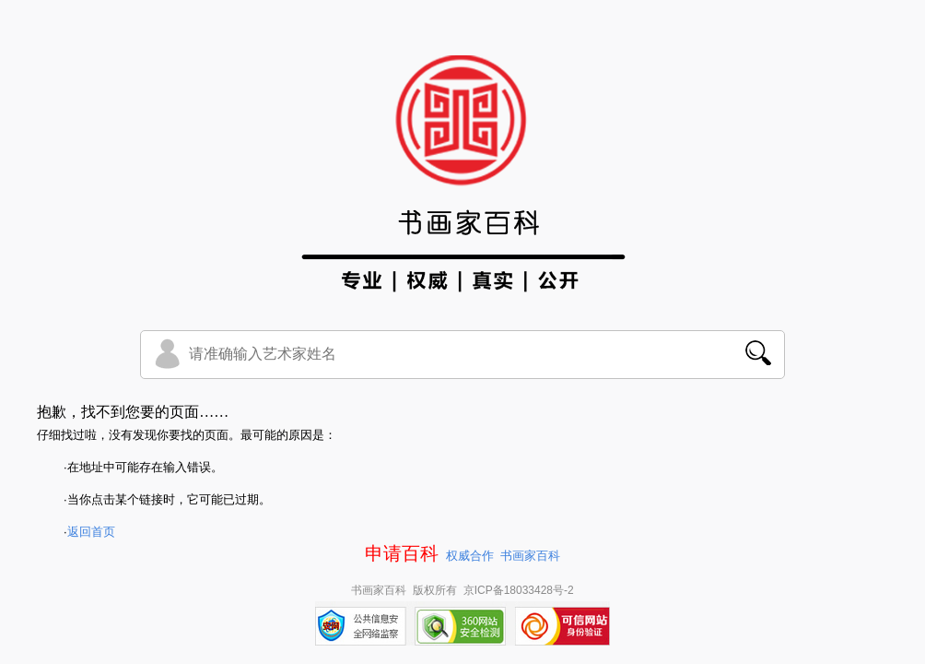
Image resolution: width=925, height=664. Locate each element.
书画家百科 (530, 556)
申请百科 (402, 553)
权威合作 (470, 556)
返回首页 (91, 532)
